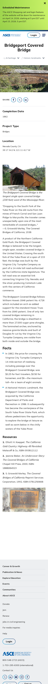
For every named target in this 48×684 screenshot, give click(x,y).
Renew (6, 616)
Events (6, 583)
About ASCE (9, 595)
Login (34, 35)
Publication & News (12, 572)
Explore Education (12, 578)
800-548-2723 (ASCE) (13, 660)
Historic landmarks (32, 58)
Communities (9, 589)
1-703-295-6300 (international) (18, 665)
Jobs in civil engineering (14, 621)
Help (5, 633)
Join (4, 610)
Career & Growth (11, 566)
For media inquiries (11, 627)
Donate (6, 604)
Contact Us (8, 670)
